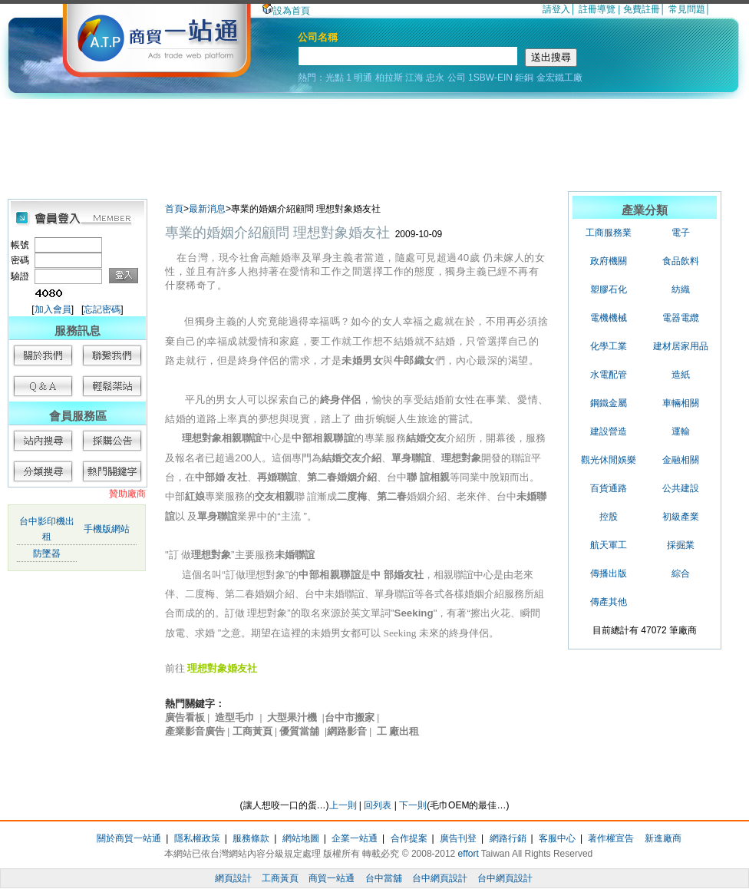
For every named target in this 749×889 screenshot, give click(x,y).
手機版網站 (107, 529)
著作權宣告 (611, 838)
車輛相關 (680, 403)
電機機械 (608, 317)
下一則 (413, 805)
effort (468, 853)
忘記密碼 (102, 309)
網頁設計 (233, 878)
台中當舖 (383, 878)
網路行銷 (508, 838)
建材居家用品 (680, 346)
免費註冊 (641, 9)
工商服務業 (609, 232)
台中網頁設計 (439, 878)
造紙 (680, 374)
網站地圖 (300, 838)
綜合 (680, 573)
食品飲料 (680, 261)
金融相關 (680, 459)
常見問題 (686, 9)
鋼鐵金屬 (608, 403)
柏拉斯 (389, 77)
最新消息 (207, 208)
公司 (456, 77)
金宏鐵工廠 (559, 77)
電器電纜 (680, 317)
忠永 (435, 77)
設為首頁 (286, 10)
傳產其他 (608, 602)
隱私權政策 (197, 838)
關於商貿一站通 (129, 838)
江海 (414, 77)
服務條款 (251, 838)
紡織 (680, 289)
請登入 (556, 9)
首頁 (174, 208)
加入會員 (53, 309)
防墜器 (47, 553)
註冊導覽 (597, 9)
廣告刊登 (458, 838)
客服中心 (557, 838)
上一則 (343, 805)
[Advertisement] (374, 141)
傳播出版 (608, 573)
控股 (608, 516)
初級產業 (680, 516)
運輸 (680, 431)
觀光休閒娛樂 (608, 459)
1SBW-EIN (490, 77)
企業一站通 (355, 838)
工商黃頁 (280, 878)
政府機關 (608, 261)
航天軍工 (608, 545)
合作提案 (409, 838)
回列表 (377, 805)
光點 (334, 77)
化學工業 (608, 346)
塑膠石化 (608, 289)
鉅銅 (524, 77)
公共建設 (680, 488)
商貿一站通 (332, 878)
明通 (363, 77)
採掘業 (681, 545)
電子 (680, 232)
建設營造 (608, 431)
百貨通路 (608, 488)
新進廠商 (663, 838)
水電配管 (608, 374)
